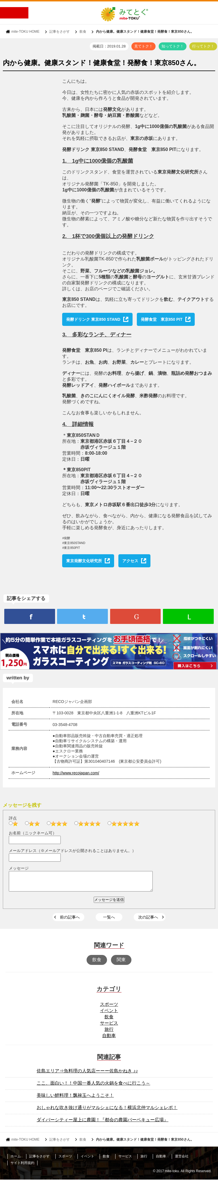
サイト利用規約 (22, 1166)
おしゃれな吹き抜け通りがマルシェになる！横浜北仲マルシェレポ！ (107, 1110)
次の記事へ (148, 920)
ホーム (16, 1160)
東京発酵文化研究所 (84, 561)
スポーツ (109, 1007)
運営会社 (181, 1160)
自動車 (109, 1039)
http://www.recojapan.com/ (76, 773)
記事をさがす (59, 32)
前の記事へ (70, 920)
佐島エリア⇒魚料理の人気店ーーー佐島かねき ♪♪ (87, 1074)
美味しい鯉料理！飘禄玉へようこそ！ (75, 1098)
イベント (109, 1014)
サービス (109, 1026)
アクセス (130, 561)
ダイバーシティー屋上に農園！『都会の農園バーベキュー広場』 (102, 1123)
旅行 (109, 1032)
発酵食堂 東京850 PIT (162, 319)
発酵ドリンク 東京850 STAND (93, 319)
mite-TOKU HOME (25, 32)
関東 (121, 963)
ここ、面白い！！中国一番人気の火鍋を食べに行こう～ (93, 1086)
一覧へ (109, 920)
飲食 (82, 32)
